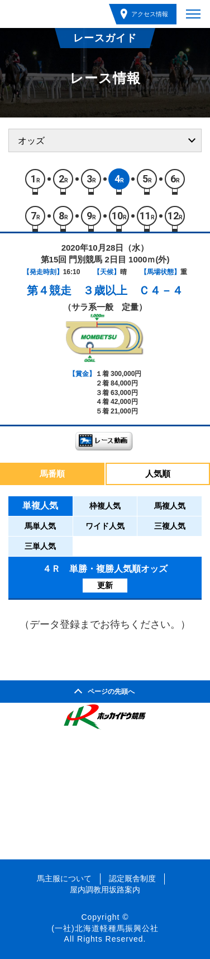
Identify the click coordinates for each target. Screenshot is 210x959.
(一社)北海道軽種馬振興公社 (104, 928)
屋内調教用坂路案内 (105, 889)
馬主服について (64, 878)
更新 (105, 585)
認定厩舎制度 (132, 878)
